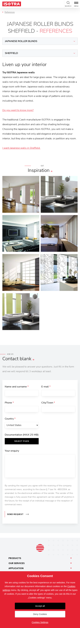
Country (10, 418)
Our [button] (17, 563)
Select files (21, 441)
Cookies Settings (40, 622)
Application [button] (16, 568)
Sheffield (11, 53)
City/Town (48, 402)
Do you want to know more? (18, 110)
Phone (9, 402)
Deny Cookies (40, 614)
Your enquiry (12, 451)
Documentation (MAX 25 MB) (22, 434)
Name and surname (17, 386)
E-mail (45, 386)
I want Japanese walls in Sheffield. (21, 148)
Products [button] (15, 558)
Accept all (40, 606)
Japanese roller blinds (21, 41)
